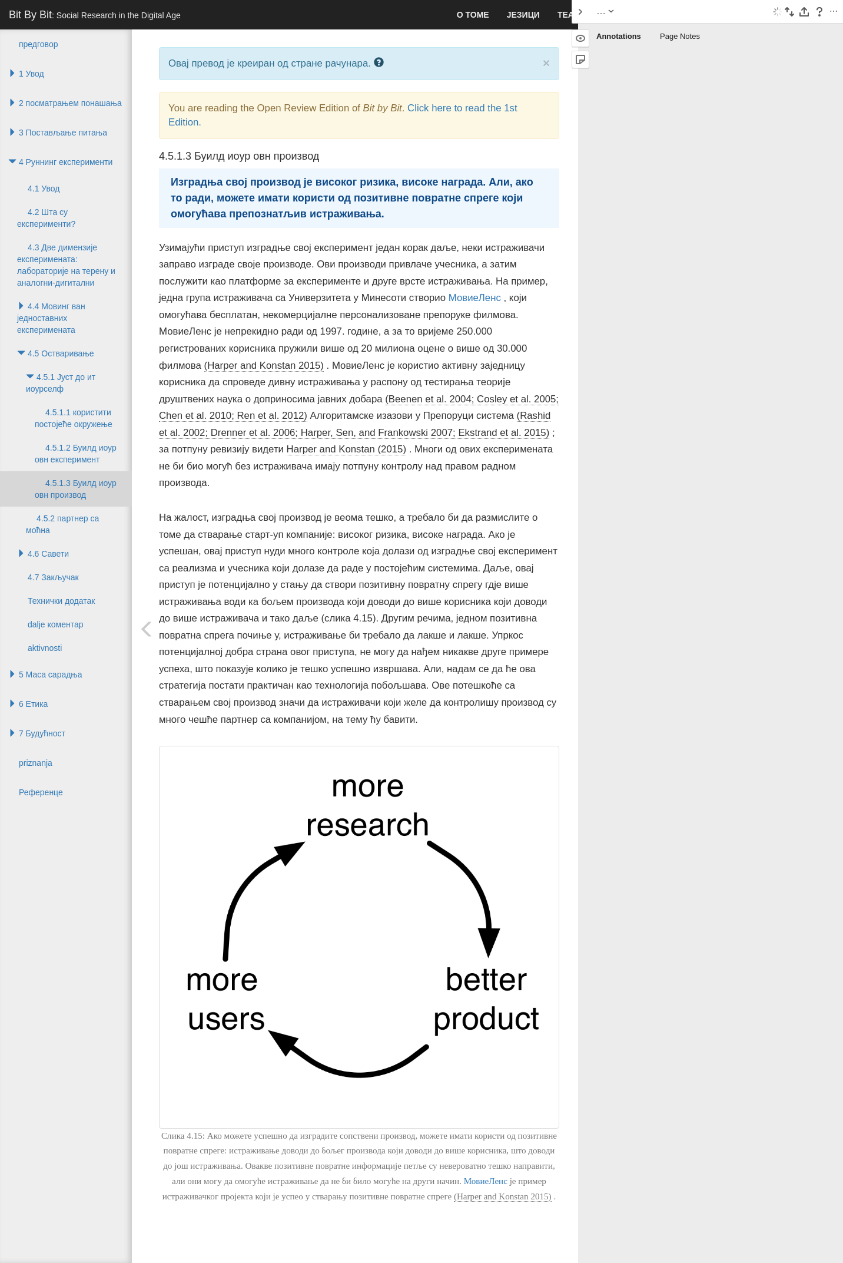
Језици (523, 14)
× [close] (546, 63)
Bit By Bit (95, 15)
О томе (473, 14)
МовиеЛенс (475, 297)
